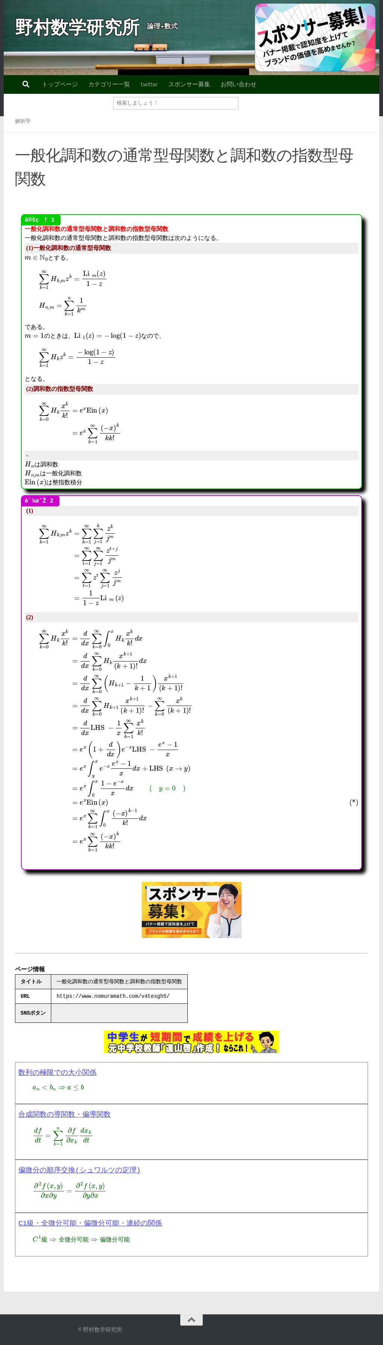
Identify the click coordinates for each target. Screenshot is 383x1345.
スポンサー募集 (189, 84)
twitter (149, 84)
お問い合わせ (239, 84)
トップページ (60, 84)
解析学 (24, 120)
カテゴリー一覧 (109, 84)
